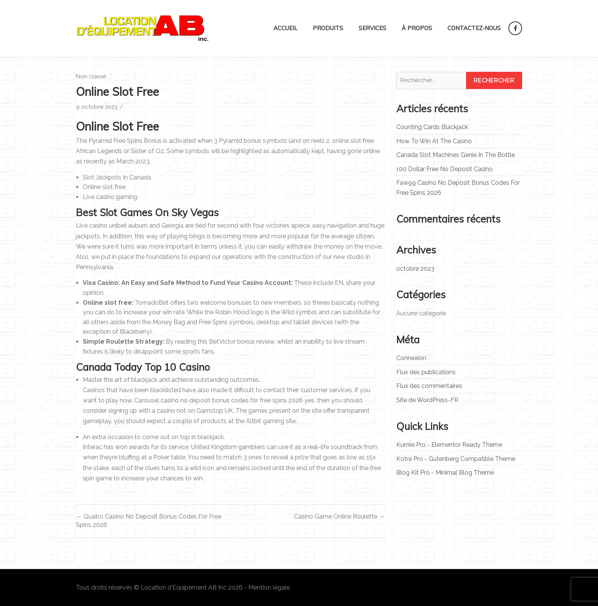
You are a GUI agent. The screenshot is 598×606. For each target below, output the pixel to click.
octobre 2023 (415, 268)
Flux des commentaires (429, 385)
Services (372, 28)
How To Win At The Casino (434, 141)
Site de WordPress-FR (427, 400)
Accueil (285, 28)
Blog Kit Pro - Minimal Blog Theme (445, 472)
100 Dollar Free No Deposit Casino (444, 169)
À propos (417, 28)
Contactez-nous (474, 28)
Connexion (411, 358)
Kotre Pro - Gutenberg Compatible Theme (455, 458)
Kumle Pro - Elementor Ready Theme (449, 444)
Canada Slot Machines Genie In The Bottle (455, 154)
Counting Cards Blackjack (432, 127)
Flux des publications (426, 372)
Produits (328, 28)
